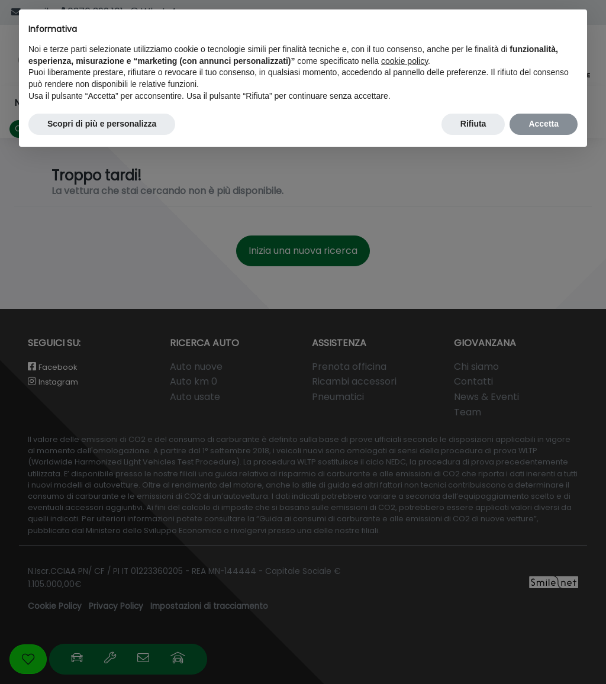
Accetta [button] (543, 123)
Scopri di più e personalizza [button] (101, 123)
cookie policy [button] (404, 61)
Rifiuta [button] (473, 123)
